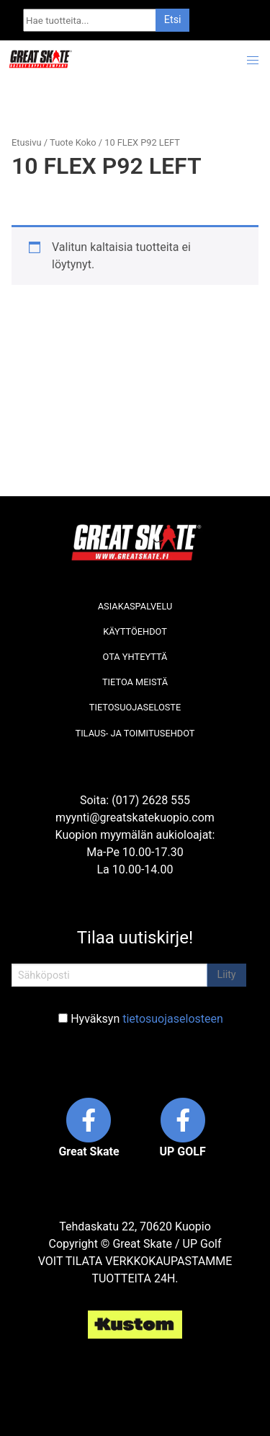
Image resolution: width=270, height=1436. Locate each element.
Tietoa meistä (135, 682)
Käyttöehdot (135, 631)
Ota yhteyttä (135, 656)
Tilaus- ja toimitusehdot (135, 733)
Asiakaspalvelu (135, 606)
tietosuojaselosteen (172, 1019)
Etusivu (26, 142)
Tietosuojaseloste (135, 707)
